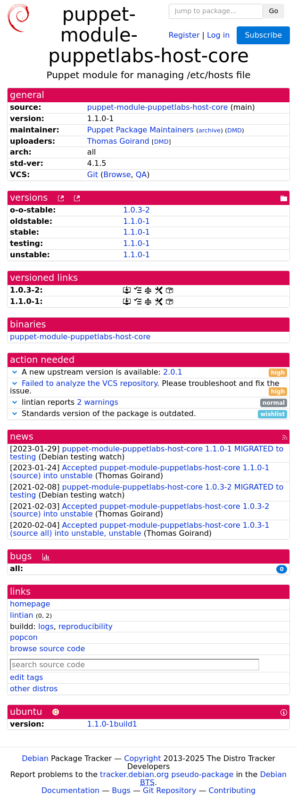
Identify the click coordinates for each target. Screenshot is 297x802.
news (21, 436)
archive (209, 130)
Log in (218, 34)
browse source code (47, 648)
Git (92, 174)
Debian (35, 758)
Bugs (121, 790)
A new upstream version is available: (148, 372)
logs (46, 626)
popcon (24, 637)
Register (184, 34)
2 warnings (97, 402)
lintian (21, 615)
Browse (117, 174)
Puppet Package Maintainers (140, 129)
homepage (30, 603)
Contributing (232, 790)
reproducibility (85, 626)
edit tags (26, 677)
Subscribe (263, 35)
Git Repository (169, 790)
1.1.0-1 (136, 221)
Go (273, 11)
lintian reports (148, 403)
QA (141, 174)
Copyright (142, 758)
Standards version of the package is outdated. (148, 414)
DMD (234, 130)
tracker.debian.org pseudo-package (166, 774)
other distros (34, 688)
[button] (14, 372)
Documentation (70, 790)
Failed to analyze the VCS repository (89, 383)
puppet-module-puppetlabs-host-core (157, 107)
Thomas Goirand (118, 141)
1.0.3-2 (136, 209)
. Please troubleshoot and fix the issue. (148, 388)
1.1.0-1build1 (112, 724)
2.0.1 (172, 372)
